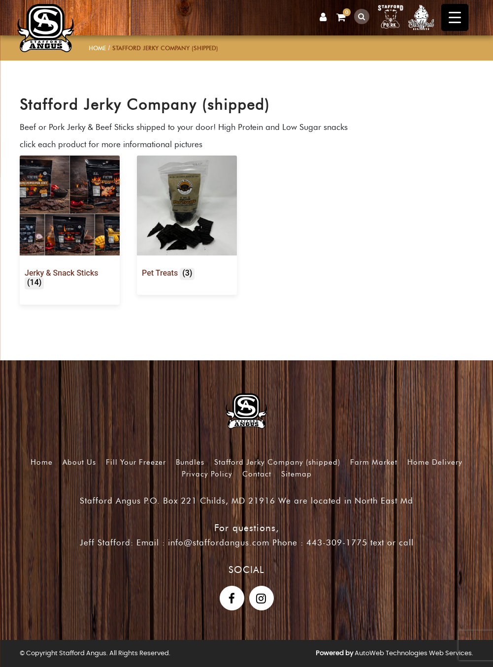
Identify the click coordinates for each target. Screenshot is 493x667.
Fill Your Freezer (136, 462)
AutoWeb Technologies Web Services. (414, 653)
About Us (79, 462)
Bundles (190, 462)
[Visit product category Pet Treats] (187, 219)
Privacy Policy (207, 474)
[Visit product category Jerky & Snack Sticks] (70, 224)
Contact (256, 474)
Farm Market (373, 462)
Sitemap (296, 474)
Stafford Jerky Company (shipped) (277, 462)
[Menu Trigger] (454, 17)
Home (97, 48)
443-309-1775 (336, 542)
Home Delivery (434, 462)
